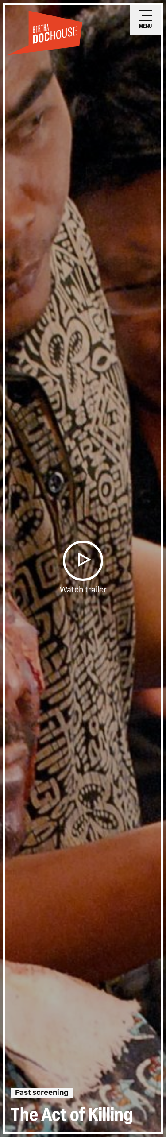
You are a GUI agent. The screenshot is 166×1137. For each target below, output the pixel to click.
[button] (82, 561)
